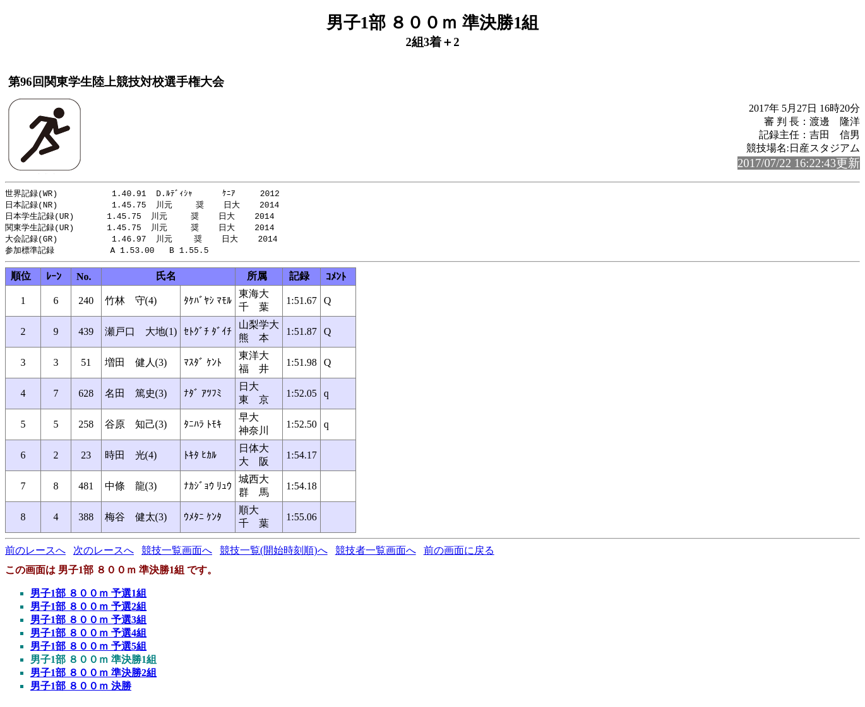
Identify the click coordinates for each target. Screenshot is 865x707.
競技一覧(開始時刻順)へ (274, 554)
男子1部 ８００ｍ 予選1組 (88, 597)
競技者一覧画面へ (375, 554)
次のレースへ (103, 554)
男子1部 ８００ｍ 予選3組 (88, 623)
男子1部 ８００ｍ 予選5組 (88, 650)
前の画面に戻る (459, 554)
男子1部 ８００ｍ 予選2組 (88, 610)
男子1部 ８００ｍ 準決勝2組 (93, 676)
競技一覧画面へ (176, 554)
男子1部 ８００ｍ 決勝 (80, 689)
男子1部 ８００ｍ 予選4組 (88, 636)
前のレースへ (35, 554)
